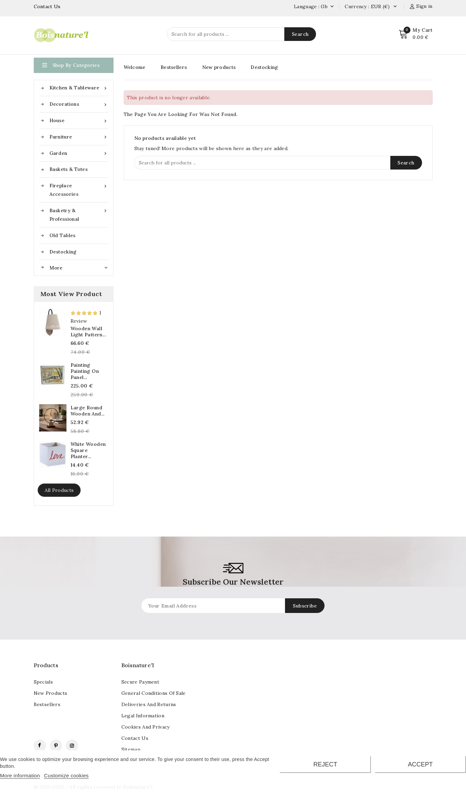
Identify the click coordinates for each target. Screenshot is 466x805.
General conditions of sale (153, 693)
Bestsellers (174, 67)
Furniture (78, 137)
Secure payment (140, 682)
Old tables (62, 235)
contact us (134, 738)
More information (20, 775)
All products (59, 490)
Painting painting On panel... (85, 371)
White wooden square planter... (88, 450)
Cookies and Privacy (145, 727)
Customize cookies (66, 775)
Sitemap (130, 749)
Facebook (40, 746)
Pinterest (56, 746)
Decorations (78, 104)
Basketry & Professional (78, 214)
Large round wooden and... (88, 411)
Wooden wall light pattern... (88, 331)
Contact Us (47, 6)
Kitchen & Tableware (78, 88)
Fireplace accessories (78, 189)
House (78, 120)
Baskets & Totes (68, 169)
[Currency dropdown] (395, 6)
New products (219, 67)
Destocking (63, 252)
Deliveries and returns (148, 704)
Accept (420, 764)
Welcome (135, 67)
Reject (325, 764)
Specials (43, 682)
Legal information (142, 716)
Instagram (72, 746)
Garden (78, 153)
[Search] (241, 34)
